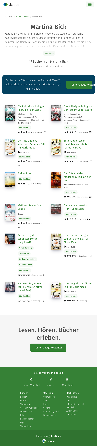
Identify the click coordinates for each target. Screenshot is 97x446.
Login (22, 422)
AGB (68, 400)
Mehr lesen (49, 53)
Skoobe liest (25, 426)
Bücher (26, 17)
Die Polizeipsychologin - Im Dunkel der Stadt (31, 108)
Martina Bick (24, 128)
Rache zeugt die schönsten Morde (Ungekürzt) (28, 239)
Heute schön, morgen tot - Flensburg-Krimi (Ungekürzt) (30, 287)
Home (18, 17)
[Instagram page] (67, 382)
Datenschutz (71, 397)
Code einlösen (26, 411)
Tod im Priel (24, 173)
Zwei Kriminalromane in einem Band (76, 186)
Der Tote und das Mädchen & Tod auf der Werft (77, 177)
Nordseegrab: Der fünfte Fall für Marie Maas (78, 285)
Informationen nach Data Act (75, 405)
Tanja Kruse (24, 253)
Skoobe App (25, 404)
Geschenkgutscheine (29, 408)
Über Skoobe (49, 397)
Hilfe (22, 415)
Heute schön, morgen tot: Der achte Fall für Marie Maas (76, 239)
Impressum (71, 414)
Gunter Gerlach (25, 265)
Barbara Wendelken (27, 259)
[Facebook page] (51, 382)
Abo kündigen (72, 411)
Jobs (45, 400)
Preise (23, 400)
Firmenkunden (49, 415)
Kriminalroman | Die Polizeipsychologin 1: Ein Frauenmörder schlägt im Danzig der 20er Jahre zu (31, 118)
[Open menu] (90, 4)
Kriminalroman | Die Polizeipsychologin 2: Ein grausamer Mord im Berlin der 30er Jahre (78, 118)
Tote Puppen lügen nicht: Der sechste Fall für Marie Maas (76, 144)
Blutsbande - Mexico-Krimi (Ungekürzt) (76, 207)
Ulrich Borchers (25, 248)
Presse (46, 404)
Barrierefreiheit (27, 419)
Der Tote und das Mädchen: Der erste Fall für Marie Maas (31, 144)
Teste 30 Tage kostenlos (81, 84)
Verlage (46, 408)
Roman (20, 214)
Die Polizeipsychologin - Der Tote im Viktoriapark (78, 108)
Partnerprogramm (51, 411)
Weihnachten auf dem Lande (30, 207)
